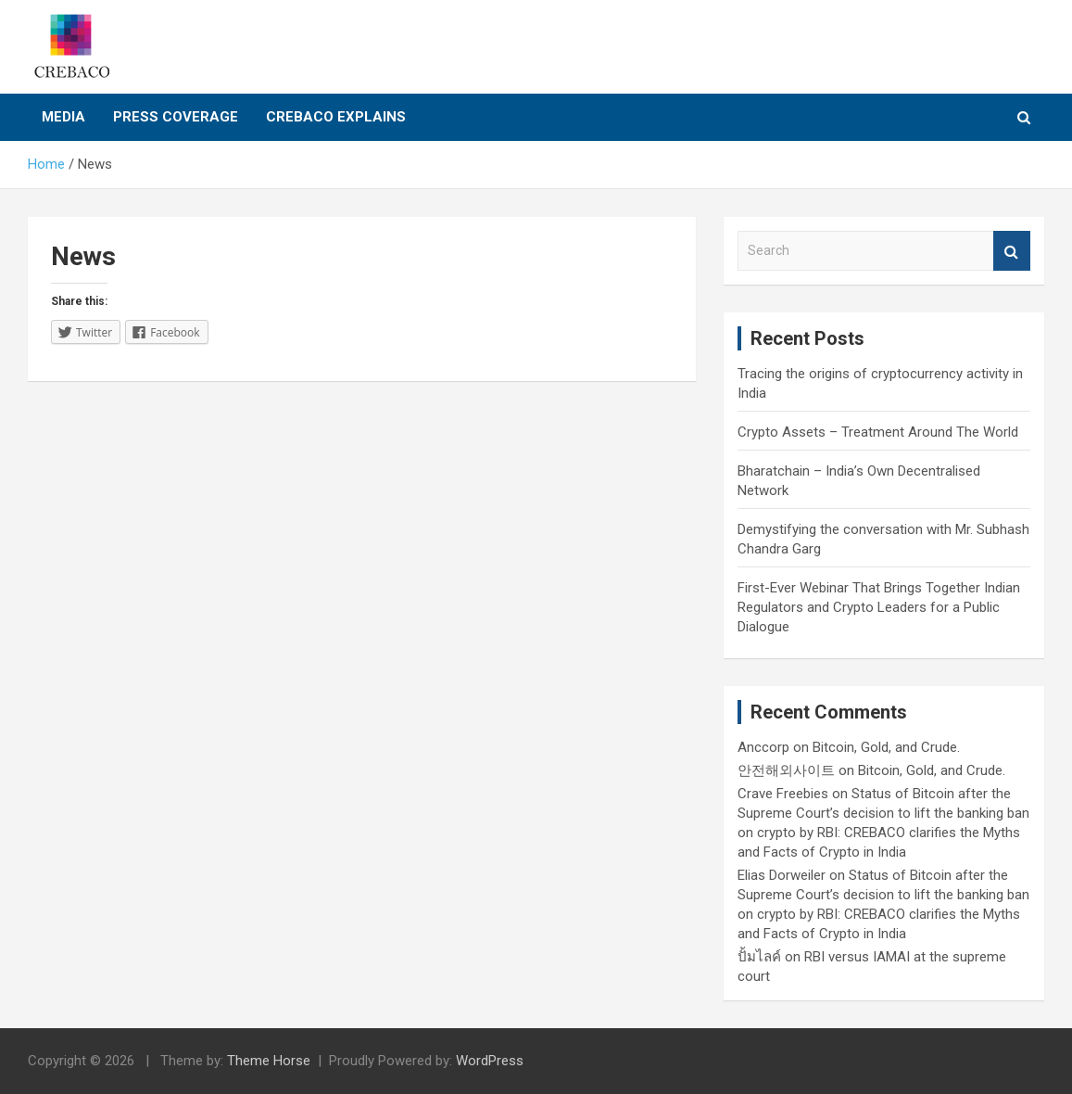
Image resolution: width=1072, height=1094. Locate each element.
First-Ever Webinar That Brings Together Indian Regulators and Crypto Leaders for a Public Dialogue (879, 607)
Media (63, 116)
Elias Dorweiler (782, 875)
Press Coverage (175, 116)
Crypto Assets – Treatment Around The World (878, 432)
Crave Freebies (783, 793)
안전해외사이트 (786, 770)
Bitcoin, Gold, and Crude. (886, 747)
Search (1011, 251)
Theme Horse (268, 1060)
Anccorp (763, 747)
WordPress (489, 1060)
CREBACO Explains (336, 116)
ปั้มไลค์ (759, 956)
